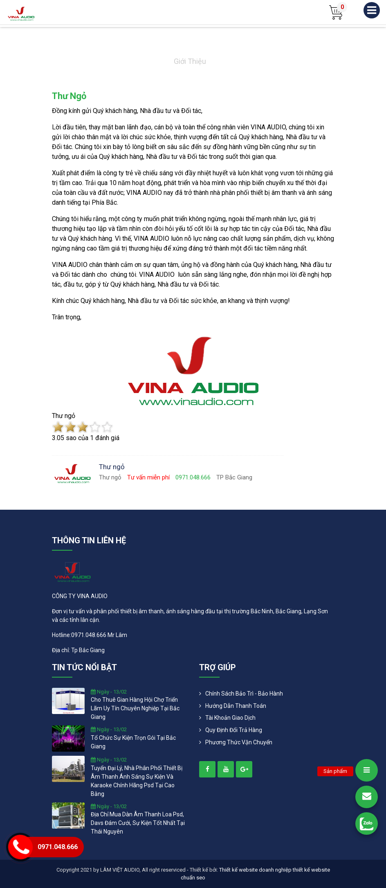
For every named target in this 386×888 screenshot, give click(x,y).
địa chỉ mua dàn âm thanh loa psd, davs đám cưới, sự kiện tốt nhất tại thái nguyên (138, 823)
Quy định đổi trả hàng (233, 730)
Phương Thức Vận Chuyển (238, 742)
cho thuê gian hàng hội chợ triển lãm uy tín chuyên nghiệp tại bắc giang (135, 708)
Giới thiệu (190, 61)
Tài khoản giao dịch (230, 717)
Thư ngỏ (69, 96)
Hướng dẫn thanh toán (235, 706)
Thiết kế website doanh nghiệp (255, 870)
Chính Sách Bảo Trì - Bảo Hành (244, 693)
